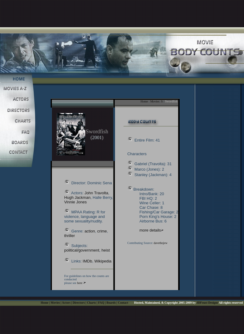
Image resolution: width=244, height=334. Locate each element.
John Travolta (96, 193)
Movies (154, 101)
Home (144, 101)
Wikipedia (102, 261)
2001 (97, 137)
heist (105, 250)
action (89, 231)
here (79, 283)
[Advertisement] (122, 13)
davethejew (161, 243)
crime (102, 231)
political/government (81, 250)
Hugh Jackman (77, 197)
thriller (69, 235)
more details (150, 230)
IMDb (87, 261)
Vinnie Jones (75, 202)
